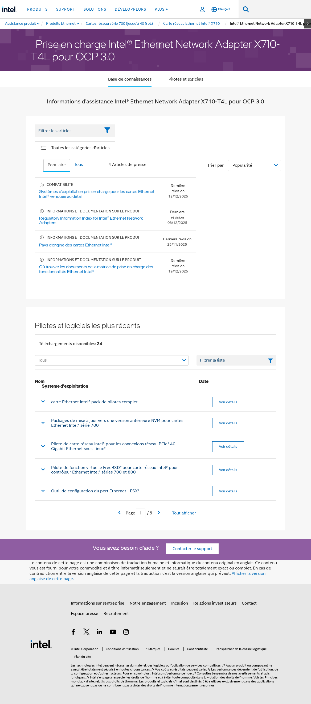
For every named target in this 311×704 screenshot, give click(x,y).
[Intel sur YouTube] (112, 633)
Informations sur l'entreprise (97, 603)
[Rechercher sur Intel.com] (280, 9)
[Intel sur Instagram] (125, 633)
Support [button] (65, 9)
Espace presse (84, 613)
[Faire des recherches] (246, 9)
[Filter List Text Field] (68, 131)
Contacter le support (192, 548)
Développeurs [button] (130, 9)
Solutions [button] (95, 9)
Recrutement (116, 613)
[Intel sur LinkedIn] (99, 633)
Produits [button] (37, 9)
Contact (249, 603)
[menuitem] (61, 23)
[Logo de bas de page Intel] (41, 644)
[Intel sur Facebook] (73, 633)
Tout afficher (184, 513)
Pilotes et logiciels (186, 79)
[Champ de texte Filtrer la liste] (236, 360)
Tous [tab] (78, 164)
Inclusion (179, 603)
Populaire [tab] (57, 164)
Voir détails (228, 402)
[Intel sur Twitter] (86, 633)
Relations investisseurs (214, 603)
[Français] (220, 9)
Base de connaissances (130, 79)
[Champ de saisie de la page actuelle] (140, 513)
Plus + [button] (161, 9)
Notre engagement (148, 603)
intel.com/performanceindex (172, 673)
